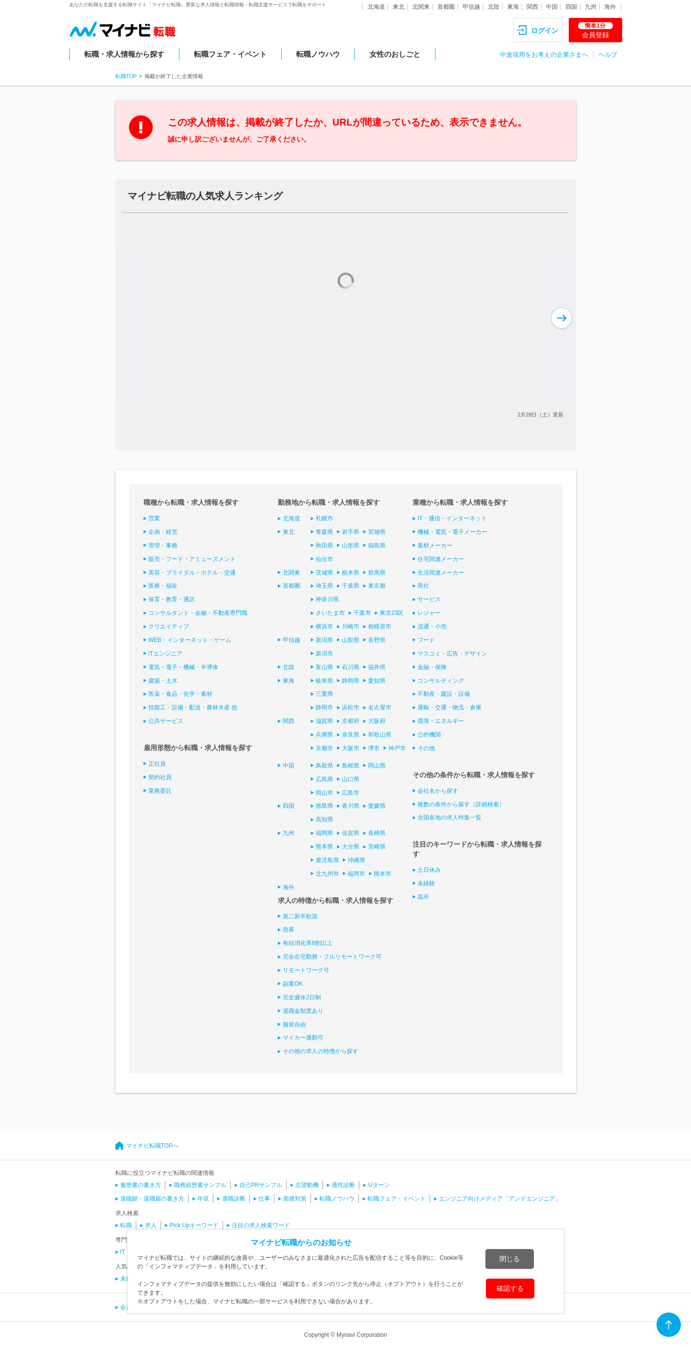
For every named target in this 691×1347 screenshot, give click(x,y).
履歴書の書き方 (140, 1185)
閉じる (509, 1259)
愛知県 (377, 680)
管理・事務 (162, 545)
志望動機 (307, 1185)
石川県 (350, 667)
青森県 (324, 532)
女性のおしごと (395, 54)
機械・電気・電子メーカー (452, 532)
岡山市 (324, 792)
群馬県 (377, 572)
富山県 (324, 667)
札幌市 (324, 518)
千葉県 (350, 585)
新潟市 (324, 653)
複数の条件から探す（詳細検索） (461, 804)
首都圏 (446, 6)
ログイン (544, 30)
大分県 (350, 846)
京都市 (324, 748)
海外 (610, 6)
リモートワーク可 (306, 970)
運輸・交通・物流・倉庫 (450, 707)
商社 (423, 585)
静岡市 (324, 707)
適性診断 (343, 1185)
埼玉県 (324, 585)
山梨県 (350, 640)
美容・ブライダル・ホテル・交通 (192, 572)
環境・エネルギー (441, 721)
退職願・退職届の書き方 (152, 1198)
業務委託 (160, 790)
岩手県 (350, 532)
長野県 (377, 640)
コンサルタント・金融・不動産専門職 (197, 612)
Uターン (379, 1185)
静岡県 (350, 680)
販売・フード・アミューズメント (192, 559)
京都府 (350, 721)
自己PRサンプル (261, 1185)
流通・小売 (432, 626)
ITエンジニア (165, 653)
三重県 (324, 693)
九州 (590, 6)
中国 (552, 6)
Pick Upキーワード (194, 1225)
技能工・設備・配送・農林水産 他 (192, 707)
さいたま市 (330, 612)
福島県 (377, 545)
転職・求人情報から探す (124, 54)
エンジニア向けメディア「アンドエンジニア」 (500, 1198)
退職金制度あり (303, 1011)
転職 (126, 1225)
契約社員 (160, 777)
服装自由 (294, 1024)
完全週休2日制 (302, 997)
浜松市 (350, 707)
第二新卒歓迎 (300, 916)
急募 (288, 929)
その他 (426, 748)
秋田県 (324, 545)
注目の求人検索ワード (261, 1225)
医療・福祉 (162, 585)
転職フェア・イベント (230, 54)
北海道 (376, 6)
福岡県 (324, 833)
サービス (429, 599)
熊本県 (324, 846)
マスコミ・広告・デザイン (452, 653)
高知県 (324, 819)
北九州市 (327, 873)
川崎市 (350, 626)
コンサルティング (441, 680)
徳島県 (324, 805)
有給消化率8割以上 (308, 943)
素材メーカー (435, 545)
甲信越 (471, 6)
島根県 (350, 765)
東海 (513, 6)
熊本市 (382, 873)
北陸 (493, 6)
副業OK (293, 983)
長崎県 (377, 833)
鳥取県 (324, 765)
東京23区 (391, 612)
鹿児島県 (327, 860)
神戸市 (397, 748)
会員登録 (595, 30)
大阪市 (350, 748)
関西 (532, 6)
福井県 (377, 667)
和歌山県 (379, 734)
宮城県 (377, 532)
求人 (151, 1225)
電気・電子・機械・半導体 (183, 667)
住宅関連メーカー (441, 559)
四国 (571, 6)
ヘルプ (607, 54)
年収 (203, 1198)
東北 (398, 6)
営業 (154, 518)
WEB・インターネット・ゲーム (189, 640)
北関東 (421, 6)
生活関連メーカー (441, 572)
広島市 (350, 792)
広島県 (324, 779)
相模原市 (379, 626)
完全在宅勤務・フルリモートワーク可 (332, 956)
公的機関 (429, 734)
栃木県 (350, 572)
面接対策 (294, 1198)
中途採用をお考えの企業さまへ (544, 54)
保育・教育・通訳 (171, 599)
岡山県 (377, 765)
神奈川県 (327, 599)
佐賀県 (350, 833)
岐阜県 (324, 680)
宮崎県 (377, 846)
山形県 (350, 545)
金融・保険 (432, 667)
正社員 (157, 763)
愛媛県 (377, 805)
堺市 (374, 748)
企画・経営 (162, 532)
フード (426, 640)
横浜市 (324, 626)
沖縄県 (356, 860)
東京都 (377, 585)
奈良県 (350, 734)
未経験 (426, 883)
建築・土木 (162, 680)
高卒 (423, 897)
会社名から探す (438, 790)
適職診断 (233, 1198)
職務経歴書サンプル (200, 1185)
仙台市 (324, 559)
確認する (510, 1288)
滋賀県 (324, 721)
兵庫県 (324, 734)
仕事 (264, 1198)
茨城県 (324, 572)
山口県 (350, 779)
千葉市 (362, 612)
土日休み (429, 869)
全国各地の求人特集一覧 (450, 817)
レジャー (429, 612)
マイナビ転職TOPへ (152, 1145)
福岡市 (356, 873)
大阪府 (377, 721)
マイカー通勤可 (303, 1037)
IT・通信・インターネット (452, 518)
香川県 (350, 805)
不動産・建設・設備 (444, 693)
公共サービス (165, 721)
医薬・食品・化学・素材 (180, 693)
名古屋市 (379, 707)
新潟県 (324, 640)
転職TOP (126, 76)
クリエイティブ (168, 626)
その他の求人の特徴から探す (320, 1051)
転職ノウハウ (318, 54)
